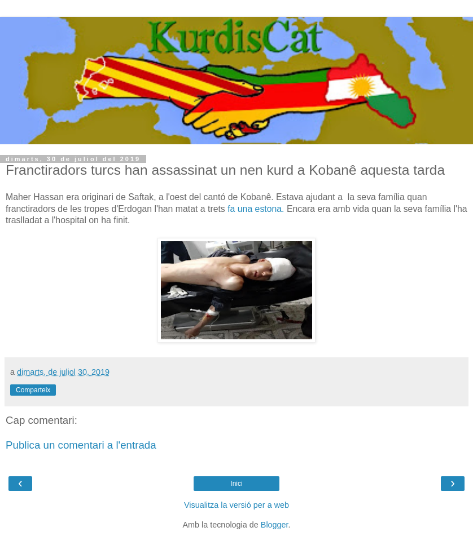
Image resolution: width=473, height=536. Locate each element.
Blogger (274, 524)
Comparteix (33, 390)
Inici (236, 484)
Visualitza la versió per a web (236, 505)
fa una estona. (255, 209)
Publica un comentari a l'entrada (81, 445)
